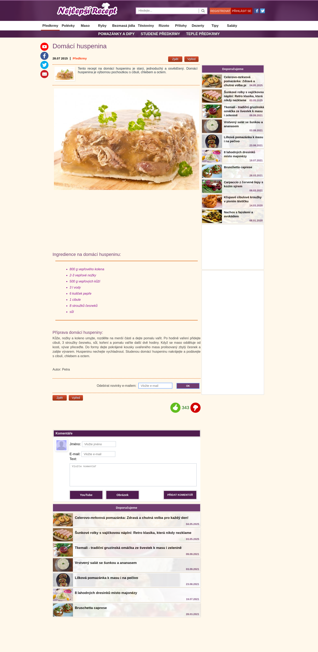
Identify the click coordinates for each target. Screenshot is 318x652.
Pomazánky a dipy (116, 34)
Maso (85, 26)
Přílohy (181, 26)
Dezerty (198, 26)
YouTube (86, 495)
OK (188, 386)
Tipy (215, 26)
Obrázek (122, 495)
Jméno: (93, 444)
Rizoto (164, 26)
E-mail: (92, 454)
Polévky (68, 26)
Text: (73, 459)
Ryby (102, 26)
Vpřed (191, 59)
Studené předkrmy (160, 34)
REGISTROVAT (220, 11)
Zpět (175, 59)
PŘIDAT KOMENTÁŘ (180, 494)
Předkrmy (50, 26)
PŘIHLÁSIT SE (241, 11)
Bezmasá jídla (123, 26)
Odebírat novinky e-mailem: (134, 385)
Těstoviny (146, 26)
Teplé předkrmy (203, 34)
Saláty (232, 26)
